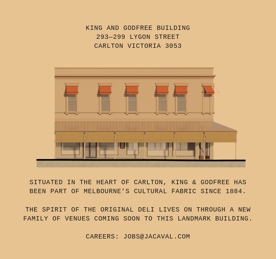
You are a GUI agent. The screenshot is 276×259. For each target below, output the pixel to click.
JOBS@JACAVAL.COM (156, 236)
